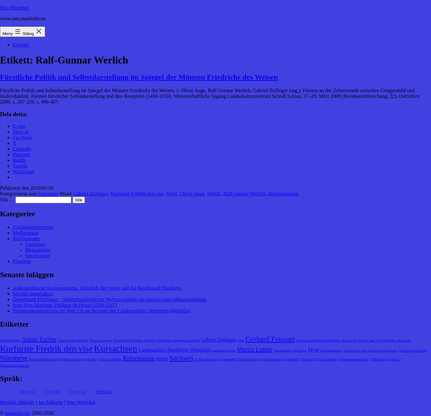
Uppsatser (48, 193)
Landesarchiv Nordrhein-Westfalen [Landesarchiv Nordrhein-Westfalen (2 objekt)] (174, 350)
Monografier (38, 250)
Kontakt (21, 44)
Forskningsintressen (33, 227)
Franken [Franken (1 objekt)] (150, 340)
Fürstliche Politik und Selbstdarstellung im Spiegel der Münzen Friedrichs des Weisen (139, 77)
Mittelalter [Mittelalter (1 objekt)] (299, 350)
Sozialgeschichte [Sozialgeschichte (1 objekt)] (249, 359)
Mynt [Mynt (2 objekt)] (313, 350)
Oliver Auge (192, 193)
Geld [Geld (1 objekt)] (241, 340)
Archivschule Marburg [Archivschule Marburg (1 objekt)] (73, 340)
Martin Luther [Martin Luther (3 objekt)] (255, 349)
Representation (283, 193)
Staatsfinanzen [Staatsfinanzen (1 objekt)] (272, 359)
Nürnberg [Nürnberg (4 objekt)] (14, 358)
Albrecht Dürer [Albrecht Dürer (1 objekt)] (10, 340)
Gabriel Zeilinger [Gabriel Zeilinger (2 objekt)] (218, 340)
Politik (214, 193)
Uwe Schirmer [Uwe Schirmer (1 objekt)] (327, 359)
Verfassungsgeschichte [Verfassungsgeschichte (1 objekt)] (353, 359)
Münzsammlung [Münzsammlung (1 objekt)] (331, 350)
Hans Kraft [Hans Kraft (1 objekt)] (349, 340)
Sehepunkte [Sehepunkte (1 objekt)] (229, 359)
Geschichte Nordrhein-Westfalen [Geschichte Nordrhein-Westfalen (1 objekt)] (318, 340)
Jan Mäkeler (50, 402)
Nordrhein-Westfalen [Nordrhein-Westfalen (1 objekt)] (413, 350)
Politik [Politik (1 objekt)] (91, 359)
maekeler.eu (17, 413)
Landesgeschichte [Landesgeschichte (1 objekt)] (224, 350)
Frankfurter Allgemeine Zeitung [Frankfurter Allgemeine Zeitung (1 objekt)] (178, 340)
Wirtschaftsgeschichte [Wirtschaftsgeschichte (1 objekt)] (15, 365)
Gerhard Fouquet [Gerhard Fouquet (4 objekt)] (270, 339)
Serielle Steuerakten (33, 293)
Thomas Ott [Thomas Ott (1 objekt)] (308, 359)
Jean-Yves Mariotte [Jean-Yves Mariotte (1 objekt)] (382, 340)
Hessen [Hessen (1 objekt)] (363, 340)
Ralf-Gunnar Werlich (244, 193)
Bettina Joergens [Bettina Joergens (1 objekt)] (101, 340)
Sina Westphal (14, 7)
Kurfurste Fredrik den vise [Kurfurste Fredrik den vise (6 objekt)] (46, 349)
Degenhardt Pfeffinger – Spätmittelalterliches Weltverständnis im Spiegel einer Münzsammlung (109, 299)
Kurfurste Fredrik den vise (137, 193)
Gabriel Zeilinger (90, 193)
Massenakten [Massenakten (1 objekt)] (282, 350)
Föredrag (22, 261)
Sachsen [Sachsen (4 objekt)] (181, 358)
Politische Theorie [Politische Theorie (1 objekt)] (109, 359)
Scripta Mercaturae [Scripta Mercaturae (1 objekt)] (207, 359)
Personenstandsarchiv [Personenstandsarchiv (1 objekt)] (43, 359)
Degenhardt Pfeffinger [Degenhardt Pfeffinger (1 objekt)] (128, 340)
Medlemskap (26, 232)
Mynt (171, 193)
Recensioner (37, 255)
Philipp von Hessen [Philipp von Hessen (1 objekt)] (72, 359)
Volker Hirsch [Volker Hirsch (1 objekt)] (379, 359)
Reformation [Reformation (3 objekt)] (139, 358)
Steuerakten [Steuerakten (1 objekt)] (291, 359)
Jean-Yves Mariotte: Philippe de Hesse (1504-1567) (65, 305)
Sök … (7, 199)
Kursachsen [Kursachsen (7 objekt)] (115, 348)
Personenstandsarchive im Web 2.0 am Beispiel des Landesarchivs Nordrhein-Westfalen (102, 310)
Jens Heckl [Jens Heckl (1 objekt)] (403, 340)
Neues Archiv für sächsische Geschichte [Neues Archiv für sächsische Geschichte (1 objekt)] (371, 350)
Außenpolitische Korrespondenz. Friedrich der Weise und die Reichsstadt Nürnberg (97, 288)
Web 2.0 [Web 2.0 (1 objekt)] (395, 359)
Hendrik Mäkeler (17, 402)
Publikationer (26, 238)
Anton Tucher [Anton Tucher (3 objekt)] (39, 339)
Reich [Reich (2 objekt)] (162, 359)
